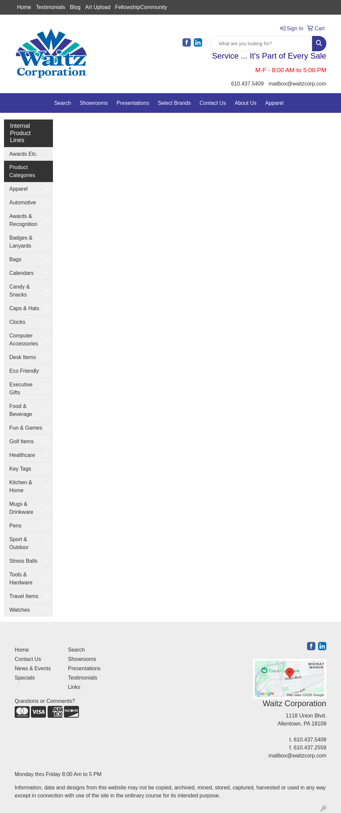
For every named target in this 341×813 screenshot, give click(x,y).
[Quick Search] (261, 43)
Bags (15, 259)
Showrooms (94, 103)
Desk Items (22, 357)
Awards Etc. (23, 154)
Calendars (21, 273)
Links (74, 687)
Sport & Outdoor (19, 543)
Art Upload (98, 7)
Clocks (17, 322)
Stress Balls (23, 561)
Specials (25, 678)
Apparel (274, 103)
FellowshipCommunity (141, 7)
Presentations (133, 103)
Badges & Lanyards (20, 242)
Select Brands (174, 103)
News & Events (33, 668)
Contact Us (212, 103)
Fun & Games (25, 428)
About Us (245, 103)
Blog (75, 7)
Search (62, 103)
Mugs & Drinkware (21, 508)
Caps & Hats (24, 308)
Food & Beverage (20, 410)
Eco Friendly (24, 371)
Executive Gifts (20, 388)
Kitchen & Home (20, 486)
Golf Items (21, 441)
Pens (15, 525)
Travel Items (23, 596)
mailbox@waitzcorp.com (297, 84)
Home (24, 7)
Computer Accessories (23, 339)
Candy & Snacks (19, 291)
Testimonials (50, 7)
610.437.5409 (247, 84)
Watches (19, 610)
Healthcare (22, 455)
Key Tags (20, 469)
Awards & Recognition (23, 220)
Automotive (22, 202)
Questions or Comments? (45, 701)
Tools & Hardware (20, 578)
